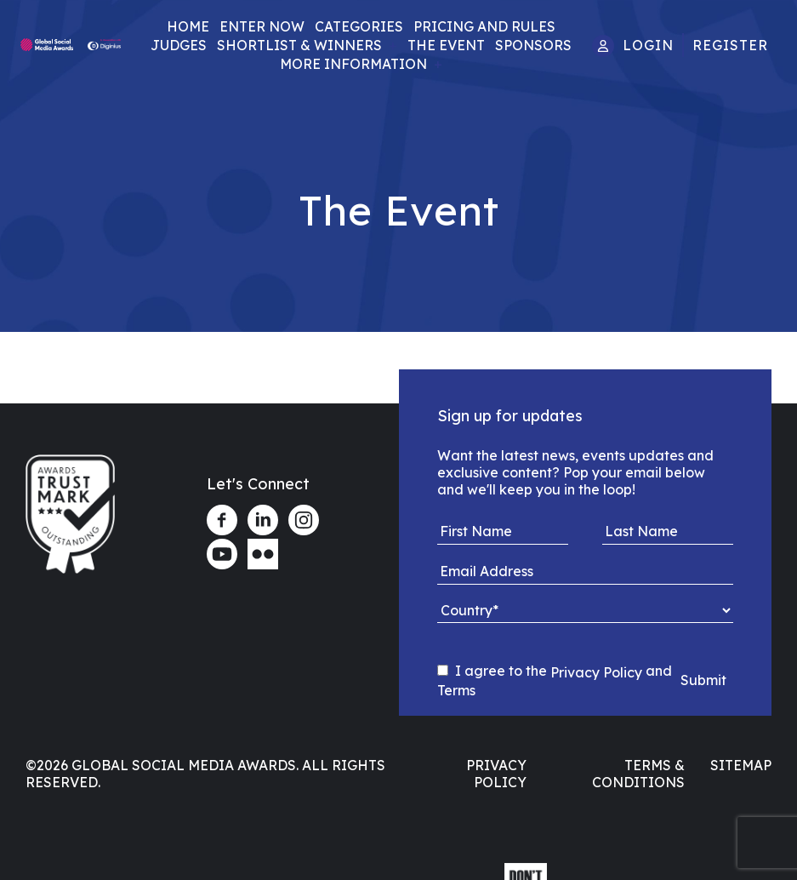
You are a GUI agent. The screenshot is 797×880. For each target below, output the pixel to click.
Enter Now (262, 26)
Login (648, 45)
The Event (446, 45)
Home (188, 26)
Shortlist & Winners (299, 45)
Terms (456, 690)
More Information (353, 64)
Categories (359, 26)
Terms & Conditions (638, 774)
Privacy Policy (596, 671)
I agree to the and (554, 681)
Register (730, 45)
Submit (703, 680)
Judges (179, 45)
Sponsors (533, 45)
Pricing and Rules (484, 26)
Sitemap (740, 765)
